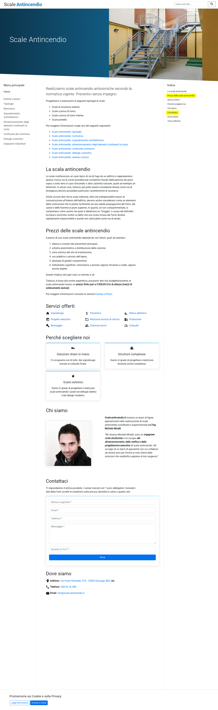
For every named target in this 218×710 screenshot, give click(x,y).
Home (7, 91)
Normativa (9, 108)
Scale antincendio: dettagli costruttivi (71, 153)
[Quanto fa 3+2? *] (102, 549)
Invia (102, 557)
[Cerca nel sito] (190, 4)
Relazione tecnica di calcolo (105, 319)
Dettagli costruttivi (13, 138)
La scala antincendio (177, 91)
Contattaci (172, 112)
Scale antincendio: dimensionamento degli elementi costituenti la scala (90, 144)
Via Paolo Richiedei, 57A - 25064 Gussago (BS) (87, 580)
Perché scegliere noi (176, 104)
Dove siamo (172, 117)
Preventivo (95, 313)
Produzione (135, 319)
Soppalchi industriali (15, 143)
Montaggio (56, 325)
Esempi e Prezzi (104, 294)
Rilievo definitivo (138, 313)
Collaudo (134, 325)
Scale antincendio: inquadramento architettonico (78, 140)
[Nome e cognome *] (102, 502)
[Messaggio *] (102, 534)
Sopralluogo (57, 313)
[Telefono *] (102, 518)
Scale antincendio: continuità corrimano (73, 148)
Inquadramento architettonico (12, 115)
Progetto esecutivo (61, 319)
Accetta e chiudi (38, 703)
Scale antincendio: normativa (67, 136)
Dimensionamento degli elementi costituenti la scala (16, 126)
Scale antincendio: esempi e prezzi (70, 157)
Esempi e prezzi (12, 99)
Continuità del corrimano (17, 134)
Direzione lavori (98, 325)
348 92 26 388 (68, 586)
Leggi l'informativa (19, 703)
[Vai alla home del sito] (23, 4)
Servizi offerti (173, 100)
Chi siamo (172, 108)
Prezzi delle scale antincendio (181, 95)
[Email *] (102, 510)
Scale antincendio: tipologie (66, 131)
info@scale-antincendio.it (70, 593)
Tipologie (9, 103)
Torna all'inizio (174, 121)
